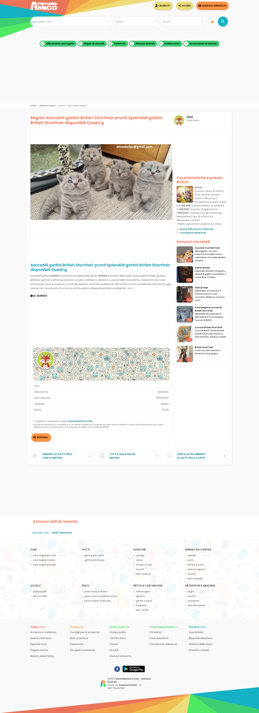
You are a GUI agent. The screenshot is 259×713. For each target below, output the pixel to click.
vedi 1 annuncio (62, 532)
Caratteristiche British (193, 232)
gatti (62, 105)
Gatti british (201, 287)
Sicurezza (77, 627)
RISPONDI (42, 437)
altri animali (195, 578)
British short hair (204, 347)
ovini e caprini (196, 569)
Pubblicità (37, 627)
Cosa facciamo (158, 638)
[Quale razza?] (136, 21)
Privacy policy (118, 632)
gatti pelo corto (77, 105)
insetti (191, 596)
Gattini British (202, 267)
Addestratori (169, 44)
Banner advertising (41, 656)
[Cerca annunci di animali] (223, 21)
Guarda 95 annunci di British (196, 229)
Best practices (79, 638)
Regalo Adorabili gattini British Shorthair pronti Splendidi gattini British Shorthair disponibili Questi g (96, 120)
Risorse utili (197, 627)
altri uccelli (40, 596)
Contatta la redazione (163, 644)
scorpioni (193, 600)
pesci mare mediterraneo (100, 596)
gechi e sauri (144, 600)
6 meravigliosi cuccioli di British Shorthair (208, 309)
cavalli (191, 555)
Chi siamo (155, 632)
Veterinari (117, 44)
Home (33, 105)
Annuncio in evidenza (43, 632)
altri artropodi (196, 605)
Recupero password (82, 650)
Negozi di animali (91, 44)
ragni (190, 591)
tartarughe (143, 591)
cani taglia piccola (44, 555)
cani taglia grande (44, 564)
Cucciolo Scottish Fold (207, 247)
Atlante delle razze (200, 644)
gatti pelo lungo (94, 560)
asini (190, 560)
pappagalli (39, 591)
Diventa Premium (40, 638)
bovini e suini (195, 564)
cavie (139, 560)
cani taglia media (44, 560)
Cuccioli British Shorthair (208, 327)
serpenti (141, 605)
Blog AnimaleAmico (201, 638)
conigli (140, 555)
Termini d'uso (118, 638)
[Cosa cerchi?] (71, 21)
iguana (140, 596)
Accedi (186, 5)
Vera (189, 117)
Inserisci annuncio (214, 5)
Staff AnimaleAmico (163, 627)
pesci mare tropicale (97, 600)
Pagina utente (39, 650)
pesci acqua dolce (95, 591)
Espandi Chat (38, 644)
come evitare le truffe (79, 421)
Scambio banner (199, 650)
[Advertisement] (129, 79)
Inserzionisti (196, 632)
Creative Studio (128, 685)
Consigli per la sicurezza (84, 632)
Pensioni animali (142, 44)
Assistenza (76, 644)
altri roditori (143, 574)
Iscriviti (164, 5)
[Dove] (183, 21)
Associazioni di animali (200, 44)
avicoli (191, 574)
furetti (140, 569)
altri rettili (142, 610)
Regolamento (119, 627)
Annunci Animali (47, 105)
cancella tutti (40, 532)
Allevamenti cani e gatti (57, 44)
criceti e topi (144, 564)
